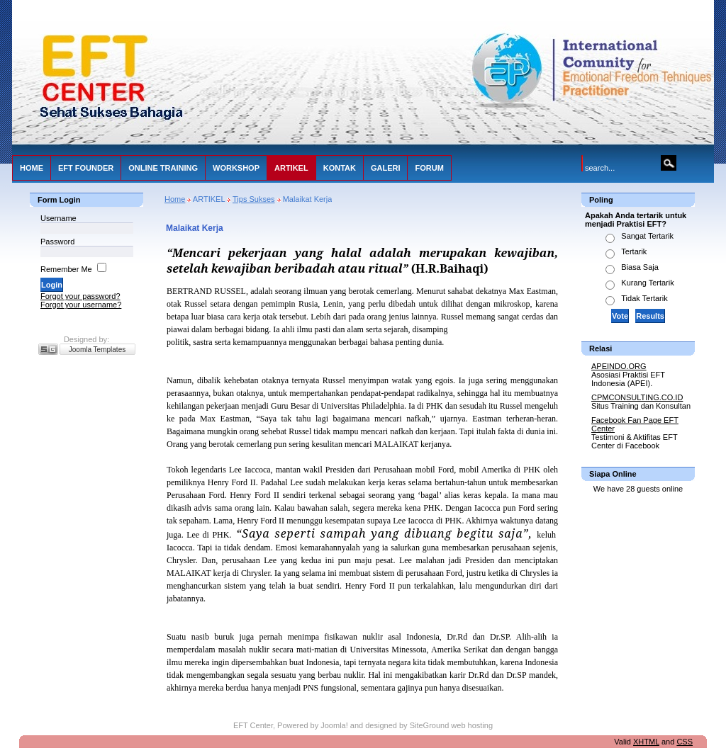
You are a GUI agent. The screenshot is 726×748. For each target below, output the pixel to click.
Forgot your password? (80, 296)
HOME (31, 168)
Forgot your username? (80, 304)
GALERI (386, 168)
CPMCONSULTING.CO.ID (637, 397)
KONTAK (339, 168)
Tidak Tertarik (644, 298)
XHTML (646, 741)
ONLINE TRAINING (163, 168)
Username (58, 218)
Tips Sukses (254, 199)
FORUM (429, 168)
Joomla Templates (97, 349)
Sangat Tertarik (647, 236)
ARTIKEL (291, 168)
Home (174, 199)
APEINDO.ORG (619, 366)
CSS (684, 741)
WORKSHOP (236, 168)
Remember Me (66, 269)
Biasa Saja (640, 267)
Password (57, 241)
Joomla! (334, 725)
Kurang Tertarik (647, 282)
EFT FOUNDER (85, 168)
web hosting (472, 725)
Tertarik (634, 251)
